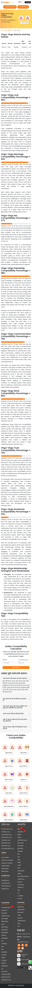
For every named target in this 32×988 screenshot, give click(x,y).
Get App (28, 2)
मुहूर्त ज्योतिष (20, 848)
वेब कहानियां (4, 952)
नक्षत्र (18, 890)
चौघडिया (19, 873)
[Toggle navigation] (2, 2)
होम (2, 30)
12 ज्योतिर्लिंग (20, 896)
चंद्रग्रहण (19, 837)
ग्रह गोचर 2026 (20, 885)
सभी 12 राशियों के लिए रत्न (23, 876)
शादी (18, 857)
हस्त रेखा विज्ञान (20, 871)
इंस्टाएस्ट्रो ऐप (4, 913)
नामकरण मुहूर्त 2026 (6, 886)
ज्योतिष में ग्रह (20, 887)
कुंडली (2, 924)
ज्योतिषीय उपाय (20, 879)
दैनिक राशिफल (4, 921)
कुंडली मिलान (4, 930)
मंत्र (18, 893)
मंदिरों (18, 868)
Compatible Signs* (23, 660)
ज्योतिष (19, 862)
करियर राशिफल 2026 (6, 837)
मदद (18, 926)
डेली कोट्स (3, 960)
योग (2, 941)
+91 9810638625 (23, 937)
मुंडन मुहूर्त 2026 (5, 888)
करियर (19, 915)
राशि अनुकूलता (8, 30)
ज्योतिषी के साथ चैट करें (10, 7)
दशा (2, 969)
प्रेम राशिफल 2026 (5, 832)
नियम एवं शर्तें (20, 912)
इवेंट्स (18, 923)
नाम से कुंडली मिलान (6, 907)
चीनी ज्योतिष (20, 846)
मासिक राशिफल (5, 868)
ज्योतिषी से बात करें (23, 7)
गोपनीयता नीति (20, 909)
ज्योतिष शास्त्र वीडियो (5, 974)
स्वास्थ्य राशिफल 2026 (6, 834)
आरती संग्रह (3, 955)
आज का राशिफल (5, 857)
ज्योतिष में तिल (4, 966)
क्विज (18, 829)
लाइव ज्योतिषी (4, 918)
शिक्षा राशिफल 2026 (6, 843)
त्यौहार (18, 859)
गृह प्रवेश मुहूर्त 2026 (5, 883)
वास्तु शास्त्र (19, 882)
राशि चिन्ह (3, 963)
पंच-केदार (19, 898)
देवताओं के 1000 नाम (6, 980)
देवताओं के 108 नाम (5, 977)
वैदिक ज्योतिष (20, 843)
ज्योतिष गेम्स (20, 832)
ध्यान (2, 946)
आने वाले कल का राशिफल (7, 860)
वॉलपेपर (3, 957)
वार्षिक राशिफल (5, 871)
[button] (20, 2)
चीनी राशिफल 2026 (6, 846)
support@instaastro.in (23, 942)
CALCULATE (16, 667)
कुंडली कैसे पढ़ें (4, 927)
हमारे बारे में (19, 918)
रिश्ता (18, 854)
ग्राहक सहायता (20, 907)
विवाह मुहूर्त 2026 (5, 880)
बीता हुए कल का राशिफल (7, 863)
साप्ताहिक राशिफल (5, 866)
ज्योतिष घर (3, 935)
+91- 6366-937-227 (25, 934)
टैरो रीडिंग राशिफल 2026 (7, 829)
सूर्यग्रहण (19, 834)
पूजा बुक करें (4, 910)
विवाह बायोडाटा (4, 932)
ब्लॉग (2, 949)
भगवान (19, 865)
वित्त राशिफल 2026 (5, 840)
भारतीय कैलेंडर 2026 (22, 840)
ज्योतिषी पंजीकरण (21, 921)
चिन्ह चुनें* (5, 660)
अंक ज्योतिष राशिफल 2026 (7, 848)
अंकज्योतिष (20, 851)
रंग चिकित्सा (4, 944)
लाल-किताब (4, 971)
